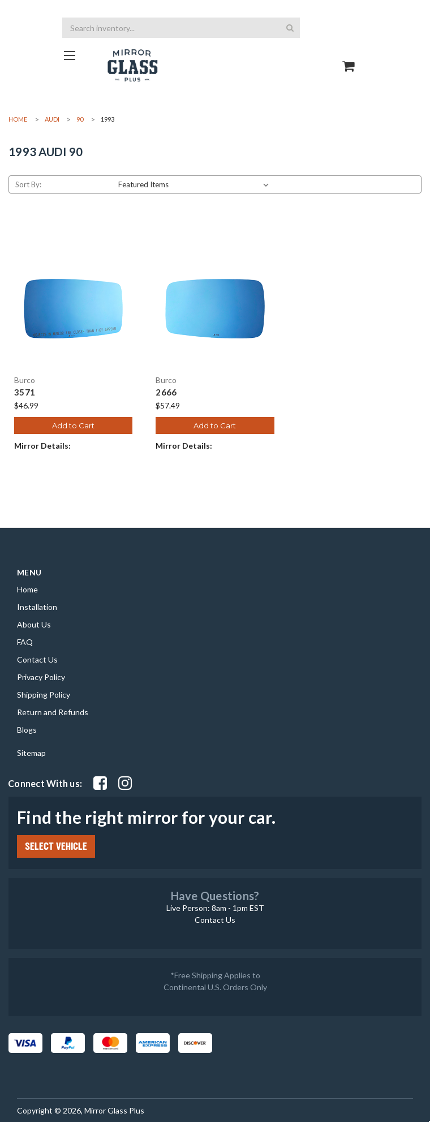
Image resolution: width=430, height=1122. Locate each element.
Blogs (27, 729)
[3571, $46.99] (73, 308)
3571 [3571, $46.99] (24, 392)
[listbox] (196, 184)
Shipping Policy (43, 694)
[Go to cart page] (349, 56)
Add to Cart (73, 425)
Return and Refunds (52, 712)
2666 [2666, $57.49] (166, 392)
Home (27, 589)
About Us (34, 624)
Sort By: (28, 184)
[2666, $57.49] (214, 308)
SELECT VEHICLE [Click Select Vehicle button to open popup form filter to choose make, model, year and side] (56, 846)
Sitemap (31, 753)
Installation (37, 607)
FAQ (25, 642)
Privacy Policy (41, 677)
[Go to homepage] (69, 55)
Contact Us (37, 659)
